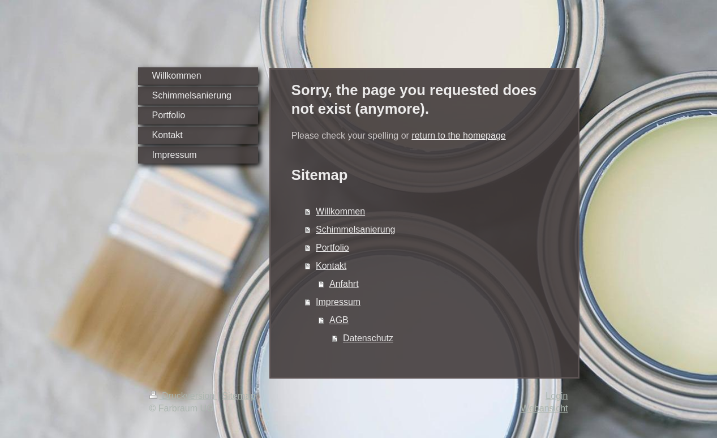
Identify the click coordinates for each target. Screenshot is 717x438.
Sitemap (238, 396)
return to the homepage (458, 135)
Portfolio (332, 247)
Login (557, 396)
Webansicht (544, 408)
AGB (339, 320)
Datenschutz (368, 338)
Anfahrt (344, 284)
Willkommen (340, 211)
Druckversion (183, 396)
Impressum (338, 302)
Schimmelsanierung (356, 229)
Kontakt (331, 265)
